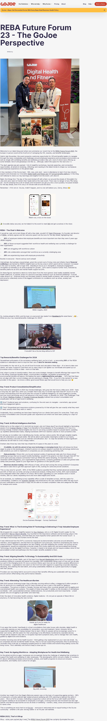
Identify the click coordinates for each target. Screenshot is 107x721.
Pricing (56, 4)
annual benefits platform (61, 174)
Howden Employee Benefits (34, 397)
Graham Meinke (16, 428)
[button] (24, 4)
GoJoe (30, 708)
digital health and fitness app (38, 174)
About (63, 4)
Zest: (25, 428)
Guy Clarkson (39, 532)
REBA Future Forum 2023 (64, 151)
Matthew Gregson (14, 397)
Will (49, 224)
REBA (4, 235)
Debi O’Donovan (55, 233)
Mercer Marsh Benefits (18, 534)
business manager (28, 480)
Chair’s (24, 695)
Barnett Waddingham (47, 559)
